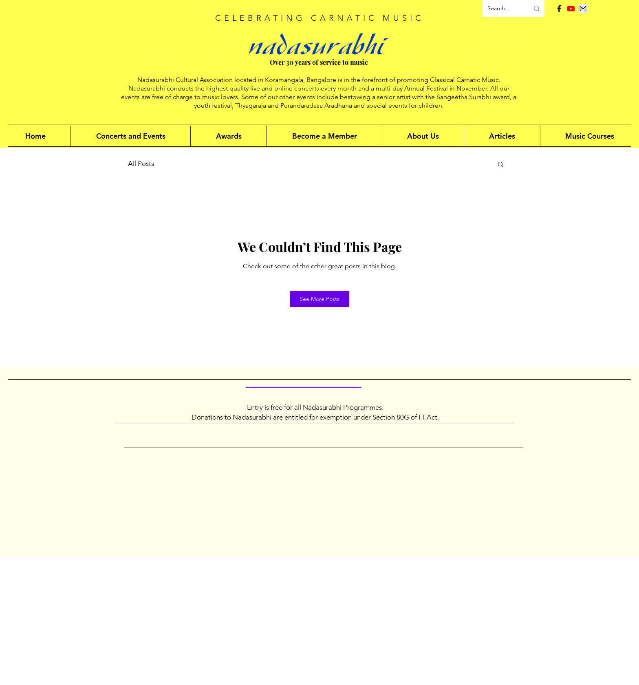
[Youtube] (570, 8)
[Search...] (502, 8)
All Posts (141, 163)
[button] (501, 165)
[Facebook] (559, 8)
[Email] (582, 8)
